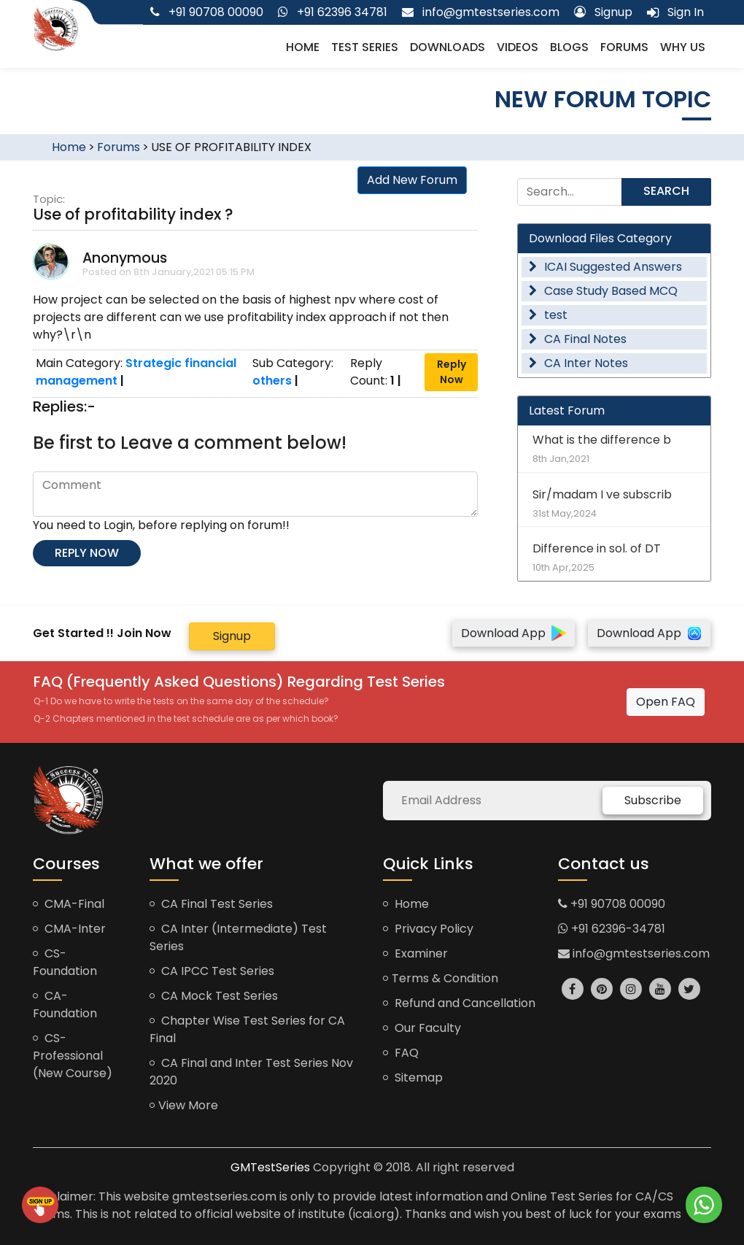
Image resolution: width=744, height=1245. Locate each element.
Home (302, 47)
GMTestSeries (270, 1167)
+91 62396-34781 (611, 928)
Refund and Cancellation (459, 1003)
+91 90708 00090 (611, 903)
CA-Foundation (65, 1004)
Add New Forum (412, 179)
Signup (232, 636)
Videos (517, 47)
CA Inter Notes (578, 363)
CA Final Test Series (211, 903)
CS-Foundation (65, 962)
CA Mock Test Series (214, 995)
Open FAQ (665, 701)
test (548, 315)
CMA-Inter (69, 928)
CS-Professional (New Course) (72, 1056)
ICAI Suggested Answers (605, 266)
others (272, 380)
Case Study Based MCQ (603, 290)
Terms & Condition (440, 978)
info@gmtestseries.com (634, 953)
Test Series (364, 47)
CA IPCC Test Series (212, 971)
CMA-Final (68, 903)
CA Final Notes (578, 339)
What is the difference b (614, 448)
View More (184, 1105)
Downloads (447, 47)
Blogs (569, 47)
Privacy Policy (428, 928)
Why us (682, 47)
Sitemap (413, 1077)
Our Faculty (422, 1027)
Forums (624, 47)
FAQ (401, 1052)
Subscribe (652, 800)
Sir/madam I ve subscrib (614, 503)
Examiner (415, 953)
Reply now (87, 552)
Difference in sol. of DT (614, 557)
